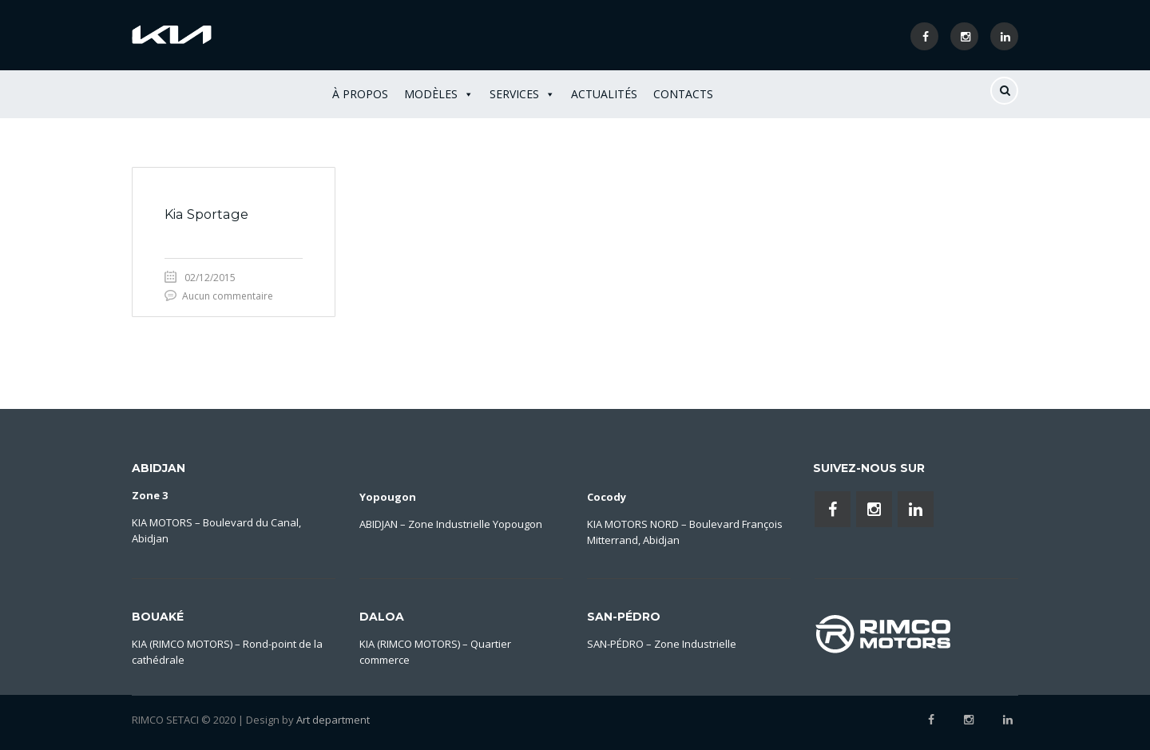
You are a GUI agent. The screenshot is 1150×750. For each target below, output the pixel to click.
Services (522, 94)
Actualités (604, 93)
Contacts (683, 93)
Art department (333, 719)
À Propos (360, 93)
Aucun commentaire (227, 296)
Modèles (439, 94)
